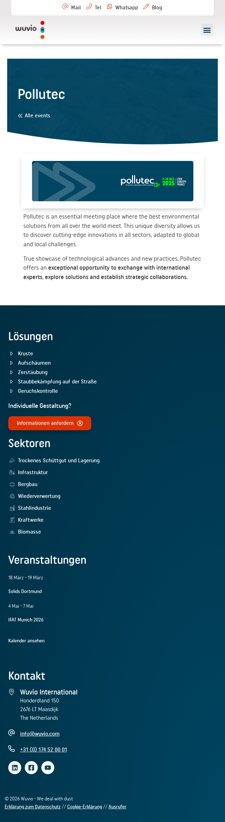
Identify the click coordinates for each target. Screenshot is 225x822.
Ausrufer (118, 806)
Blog (157, 7)
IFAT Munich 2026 (25, 620)
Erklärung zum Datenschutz (33, 806)
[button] (207, 30)
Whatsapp (126, 7)
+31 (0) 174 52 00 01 (43, 749)
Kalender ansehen (26, 640)
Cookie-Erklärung (84, 806)
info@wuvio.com (40, 733)
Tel (98, 7)
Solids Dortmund (25, 591)
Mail (76, 7)
